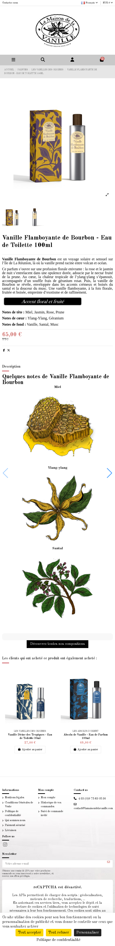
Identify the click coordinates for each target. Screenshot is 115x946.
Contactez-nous (10, 3)
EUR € (108, 3)
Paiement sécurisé (15, 825)
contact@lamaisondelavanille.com (93, 808)
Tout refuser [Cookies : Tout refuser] (58, 932)
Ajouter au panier (30, 749)
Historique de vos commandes (51, 804)
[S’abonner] (108, 862)
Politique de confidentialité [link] (58, 940)
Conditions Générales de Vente (19, 804)
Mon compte (48, 797)
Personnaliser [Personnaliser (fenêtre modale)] (87, 932)
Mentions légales (14, 797)
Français (89, 3)
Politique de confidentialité (13, 813)
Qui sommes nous (15, 820)
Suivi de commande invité (52, 813)
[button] (109, 473)
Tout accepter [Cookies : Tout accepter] (29, 932)
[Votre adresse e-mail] (53, 864)
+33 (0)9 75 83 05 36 (92, 798)
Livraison (10, 830)
